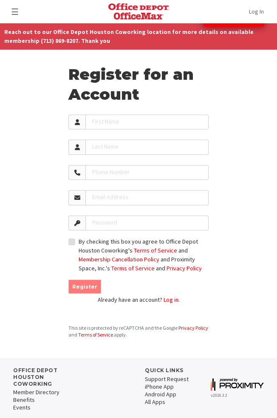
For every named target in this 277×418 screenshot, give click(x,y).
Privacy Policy (184, 268)
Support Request (167, 379)
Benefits (24, 400)
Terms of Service (155, 250)
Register (84, 286)
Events (22, 407)
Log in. (172, 299)
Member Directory (36, 392)
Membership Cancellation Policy (119, 259)
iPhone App (159, 386)
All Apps (155, 402)
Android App (160, 394)
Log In (256, 11)
